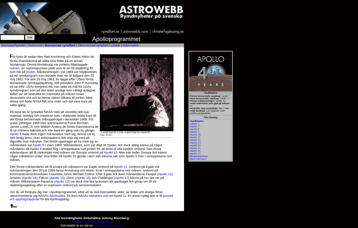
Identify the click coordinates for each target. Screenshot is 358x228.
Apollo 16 (195, 150)
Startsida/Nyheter (13, 45)
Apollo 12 (195, 140)
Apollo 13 (195, 142)
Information (131, 45)
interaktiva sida (98, 196)
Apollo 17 (195, 153)
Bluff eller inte (197, 158)
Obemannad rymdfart (93, 45)
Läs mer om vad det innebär (91, 222)
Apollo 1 (194, 123)
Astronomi (35, 45)
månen (15, 68)
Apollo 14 (195, 145)
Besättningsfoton (199, 156)
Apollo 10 (195, 134)
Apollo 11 (195, 137)
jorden (30, 72)
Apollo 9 (194, 131)
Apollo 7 (194, 126)
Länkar (115, 45)
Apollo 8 (194, 129)
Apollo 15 (195, 148)
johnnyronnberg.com (108, 225)
